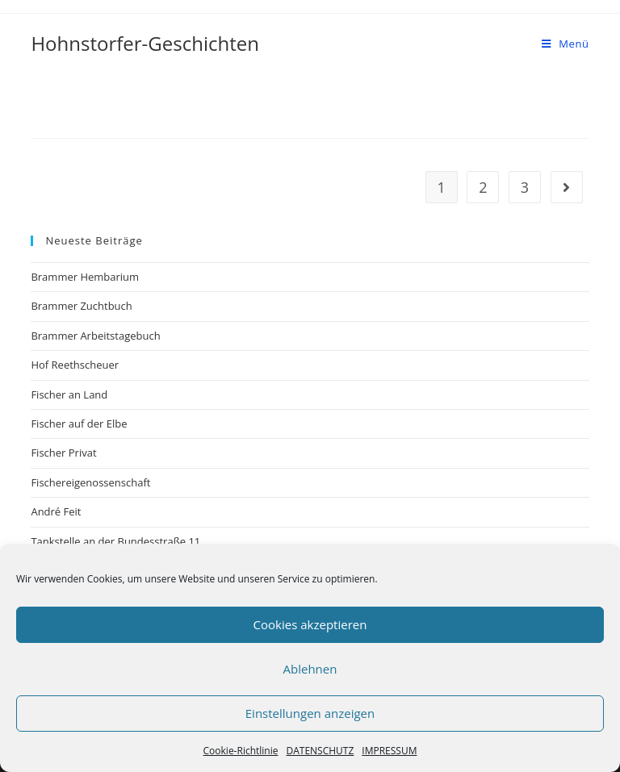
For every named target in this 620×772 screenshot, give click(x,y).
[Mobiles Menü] (565, 43)
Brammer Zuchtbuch (81, 305)
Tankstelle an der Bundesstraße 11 (115, 541)
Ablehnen (310, 669)
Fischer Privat (63, 452)
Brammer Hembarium (85, 276)
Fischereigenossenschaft (90, 482)
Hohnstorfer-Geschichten (145, 43)
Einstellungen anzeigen (310, 713)
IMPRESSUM (389, 750)
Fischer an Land (69, 394)
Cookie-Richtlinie (241, 750)
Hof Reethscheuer (75, 364)
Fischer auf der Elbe (79, 423)
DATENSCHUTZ (320, 750)
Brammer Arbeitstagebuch (95, 335)
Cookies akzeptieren (310, 624)
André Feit (56, 511)
